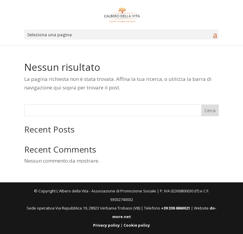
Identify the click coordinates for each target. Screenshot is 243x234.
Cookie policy (137, 225)
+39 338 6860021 (175, 208)
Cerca (210, 110)
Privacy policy (106, 225)
